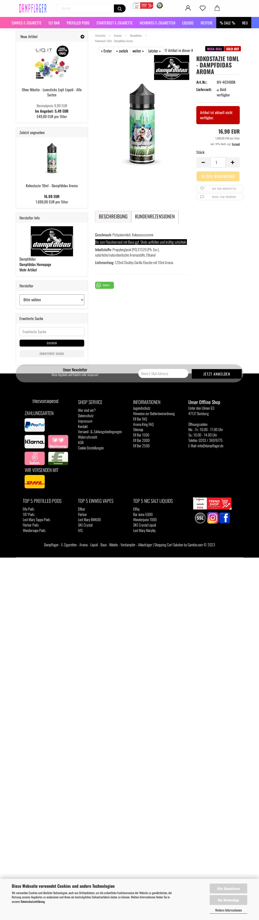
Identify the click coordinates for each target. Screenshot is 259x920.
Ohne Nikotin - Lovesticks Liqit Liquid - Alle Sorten (52, 92)
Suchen (52, 343)
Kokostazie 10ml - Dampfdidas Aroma (52, 185)
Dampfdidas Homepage (35, 264)
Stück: (200, 152)
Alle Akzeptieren (228, 888)
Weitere (207, 23)
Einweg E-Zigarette (27, 23)
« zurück (122, 51)
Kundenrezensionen (155, 216)
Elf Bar (54, 23)
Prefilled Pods (78, 23)
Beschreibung (113, 216)
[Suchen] (120, 8)
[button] (104, 285)
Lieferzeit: (203, 89)
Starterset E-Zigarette (115, 23)
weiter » (138, 51)
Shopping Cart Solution (168, 544)
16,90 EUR (52, 196)
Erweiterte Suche (52, 354)
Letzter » (154, 51)
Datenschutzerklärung (33, 901)
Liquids (187, 23)
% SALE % (227, 23)
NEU (245, 23)
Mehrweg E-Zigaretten (157, 23)
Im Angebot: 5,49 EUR (52, 108)
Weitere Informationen (228, 910)
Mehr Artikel (28, 270)
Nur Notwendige (228, 899)
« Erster (106, 51)
